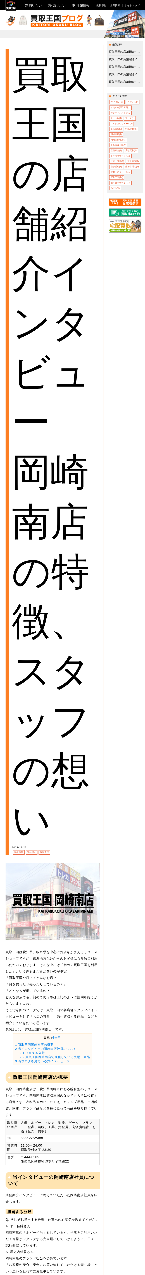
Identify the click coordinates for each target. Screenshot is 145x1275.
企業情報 (115, 5)
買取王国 (44, 852)
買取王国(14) (117, 177)
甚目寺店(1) (133, 161)
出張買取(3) (116, 129)
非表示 (56, 1037)
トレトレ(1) (116, 118)
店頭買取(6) (131, 150)
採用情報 (101, 5)
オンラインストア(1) (120, 113)
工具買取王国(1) (118, 145)
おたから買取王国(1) (120, 107)
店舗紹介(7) (116, 150)
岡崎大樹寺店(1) (118, 139)
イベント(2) (132, 102)
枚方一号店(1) (117, 161)
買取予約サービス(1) (120, 172)
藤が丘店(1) (116, 166)
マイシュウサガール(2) (122, 123)
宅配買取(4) (131, 129)
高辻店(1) (115, 188)
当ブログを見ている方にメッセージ (42, 1061)
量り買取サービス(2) (120, 182)
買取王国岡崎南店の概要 (34, 1044)
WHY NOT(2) (117, 102)
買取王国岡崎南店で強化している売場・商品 (55, 1057)
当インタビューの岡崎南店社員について (45, 1049)
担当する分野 (32, 1053)
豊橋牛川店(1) (132, 166)
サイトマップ (132, 5)
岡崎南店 (18, 852)
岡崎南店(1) (116, 134)
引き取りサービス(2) (120, 156)
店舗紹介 (31, 852)
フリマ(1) (129, 118)
